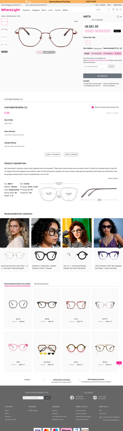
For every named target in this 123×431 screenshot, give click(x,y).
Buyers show (118, 5)
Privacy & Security (81, 410)
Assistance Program (10, 419)
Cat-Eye (8, 16)
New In (7, 413)
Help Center (102, 413)
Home (3, 16)
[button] (4, 52)
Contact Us (55, 413)
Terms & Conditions (81, 413)
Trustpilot (27, 380)
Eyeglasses (26, 10)
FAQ (100, 410)
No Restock (102, 76)
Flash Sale (8, 416)
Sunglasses (36, 10)
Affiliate (65, 10)
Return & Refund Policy (82, 419)
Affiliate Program (33, 410)
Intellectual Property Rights (83, 416)
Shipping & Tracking (57, 419)
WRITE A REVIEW (71, 154)
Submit (111, 66)
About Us (54, 410)
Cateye (7, 410)
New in (44, 10)
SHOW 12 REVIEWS (53, 154)
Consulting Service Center (59, 416)
